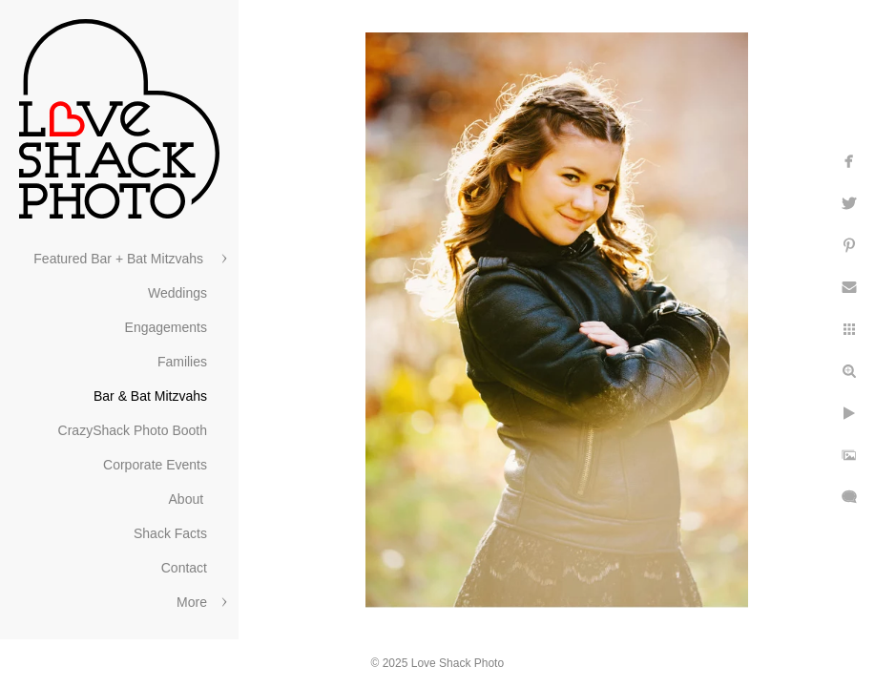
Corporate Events (155, 464)
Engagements (166, 327)
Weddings (177, 293)
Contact (184, 567)
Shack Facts (170, 533)
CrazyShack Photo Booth (132, 430)
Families (182, 361)
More (192, 602)
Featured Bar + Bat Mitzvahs (120, 258)
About (188, 499)
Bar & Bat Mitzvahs (150, 396)
